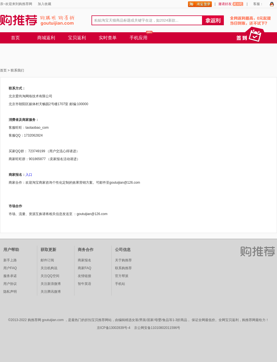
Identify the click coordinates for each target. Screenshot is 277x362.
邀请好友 (231, 4)
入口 (28, 175)
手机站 (120, 284)
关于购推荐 (123, 260)
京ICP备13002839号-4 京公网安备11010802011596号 (138, 328)
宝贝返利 (77, 37)
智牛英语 (84, 284)
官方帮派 (121, 276)
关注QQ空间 (50, 276)
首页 (15, 37)
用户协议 (10, 284)
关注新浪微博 (51, 284)
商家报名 (84, 260)
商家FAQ (84, 268)
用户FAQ (10, 268)
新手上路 (10, 260)
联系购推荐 (123, 268)
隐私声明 (10, 292)
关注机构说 (49, 268)
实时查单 (108, 37)
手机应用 (138, 37)
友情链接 (84, 276)
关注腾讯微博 (51, 292)
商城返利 (46, 37)
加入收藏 (44, 4)
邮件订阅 (47, 260)
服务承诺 (10, 276)
